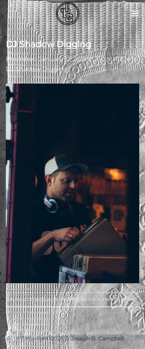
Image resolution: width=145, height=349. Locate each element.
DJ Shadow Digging (36, 69)
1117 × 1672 (111, 59)
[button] (134, 13)
